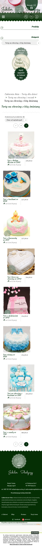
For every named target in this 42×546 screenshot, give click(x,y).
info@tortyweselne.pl (18, 489)
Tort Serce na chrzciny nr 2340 (14, 278)
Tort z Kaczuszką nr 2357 (10, 239)
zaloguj (32, 17)
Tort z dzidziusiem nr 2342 (10, 317)
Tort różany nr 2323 (9, 356)
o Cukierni (5, 514)
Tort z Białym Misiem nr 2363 (13, 161)
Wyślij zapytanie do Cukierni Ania (21, 64)
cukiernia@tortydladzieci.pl (33, 489)
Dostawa (23, 514)
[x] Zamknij (35, 532)
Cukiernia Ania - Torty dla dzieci (21, 94)
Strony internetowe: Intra (31, 524)
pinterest (27, 519)
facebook (17, 519)
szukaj (26, 17)
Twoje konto (34, 514)
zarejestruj (37, 17)
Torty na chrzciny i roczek (21, 97)
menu (3, 17)
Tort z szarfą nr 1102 (9, 433)
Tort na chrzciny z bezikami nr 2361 (14, 394)
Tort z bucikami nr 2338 (10, 200)
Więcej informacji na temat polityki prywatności (21, 544)
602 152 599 (7, 489)
